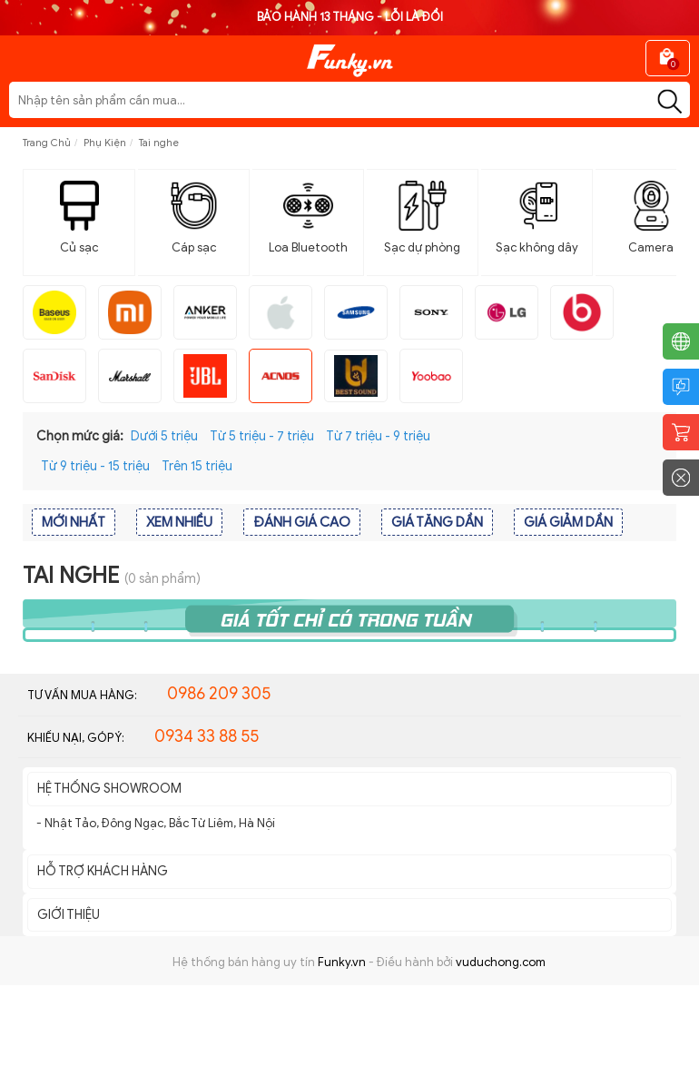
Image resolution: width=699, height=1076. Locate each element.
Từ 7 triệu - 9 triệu (378, 436)
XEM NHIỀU (179, 522)
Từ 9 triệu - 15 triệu (95, 466)
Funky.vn (342, 962)
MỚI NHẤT (73, 522)
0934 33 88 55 (206, 736)
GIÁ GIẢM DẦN (568, 522)
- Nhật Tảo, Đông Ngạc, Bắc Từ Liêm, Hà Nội (155, 823)
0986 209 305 (219, 694)
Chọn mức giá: (79, 436)
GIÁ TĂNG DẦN (437, 522)
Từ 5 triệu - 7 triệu (262, 436)
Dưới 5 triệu (164, 436)
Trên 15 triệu (197, 466)
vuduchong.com (501, 962)
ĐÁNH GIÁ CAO (301, 522)
